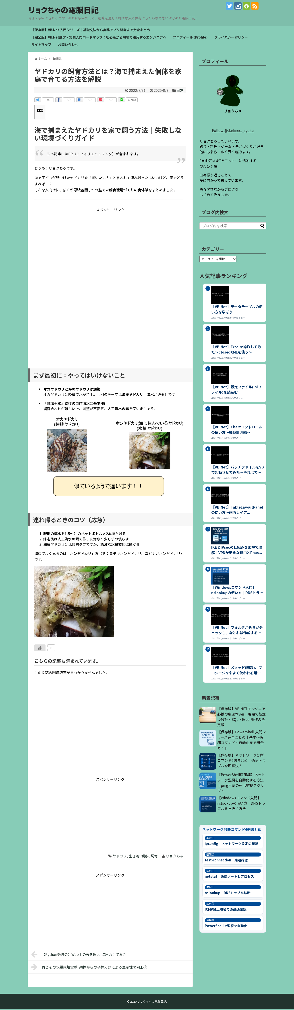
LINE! (132, 100)
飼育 (154, 856)
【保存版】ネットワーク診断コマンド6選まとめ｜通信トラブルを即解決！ (241, 761)
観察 (145, 856)
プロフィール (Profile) (190, 38)
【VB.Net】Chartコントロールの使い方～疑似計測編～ (236, 430)
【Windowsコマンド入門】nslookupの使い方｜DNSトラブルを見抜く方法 (241, 804)
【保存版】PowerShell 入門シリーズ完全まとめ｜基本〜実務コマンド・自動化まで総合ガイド (241, 740)
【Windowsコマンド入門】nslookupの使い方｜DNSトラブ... (235, 590)
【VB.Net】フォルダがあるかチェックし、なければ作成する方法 (237, 631)
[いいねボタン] (40, 648)
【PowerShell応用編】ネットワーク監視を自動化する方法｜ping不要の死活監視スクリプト (241, 783)
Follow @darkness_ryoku (233, 131)
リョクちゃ (175, 856)
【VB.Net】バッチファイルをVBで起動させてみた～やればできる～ (237, 470)
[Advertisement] (110, 245)
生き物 (134, 856)
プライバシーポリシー (231, 38)
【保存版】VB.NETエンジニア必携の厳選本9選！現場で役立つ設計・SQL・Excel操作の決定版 (241, 717)
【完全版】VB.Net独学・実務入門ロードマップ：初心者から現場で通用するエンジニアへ (98, 38)
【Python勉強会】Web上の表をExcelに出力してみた (78, 955)
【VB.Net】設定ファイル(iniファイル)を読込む (236, 390)
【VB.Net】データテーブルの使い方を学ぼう (237, 310)
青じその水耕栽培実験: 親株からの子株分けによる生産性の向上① (89, 967)
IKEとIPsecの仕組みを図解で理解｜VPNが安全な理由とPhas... (236, 550)
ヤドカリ (119, 856)
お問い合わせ (68, 45)
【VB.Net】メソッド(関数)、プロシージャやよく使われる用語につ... (236, 671)
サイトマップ (41, 45)
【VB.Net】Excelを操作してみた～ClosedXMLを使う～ (236, 350)
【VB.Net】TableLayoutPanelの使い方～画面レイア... (237, 510)
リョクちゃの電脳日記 (69, 10)
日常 (180, 91)
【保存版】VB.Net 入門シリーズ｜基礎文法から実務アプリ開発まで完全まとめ (90, 30)
